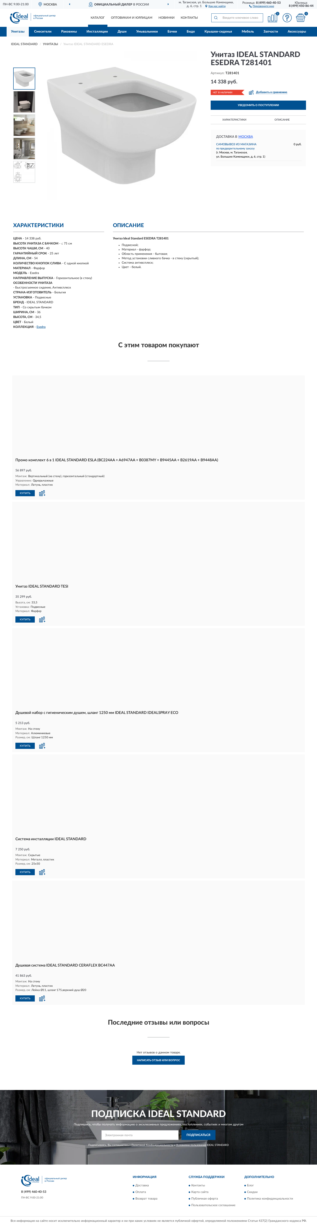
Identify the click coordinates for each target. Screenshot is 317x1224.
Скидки (252, 1190)
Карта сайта (199, 1190)
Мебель (248, 31)
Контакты (189, 17)
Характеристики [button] (234, 119)
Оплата (140, 1190)
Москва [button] (245, 136)
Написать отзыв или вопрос (158, 1059)
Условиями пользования (191, 1143)
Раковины (69, 31)
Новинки (166, 17)
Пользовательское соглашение (213, 1204)
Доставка (142, 1184)
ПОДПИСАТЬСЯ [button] (198, 1133)
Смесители (43, 31)
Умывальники (147, 31)
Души (122, 31)
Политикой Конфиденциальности (152, 1143)
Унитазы (17, 31)
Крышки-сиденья (218, 31)
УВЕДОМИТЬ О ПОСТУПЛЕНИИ (258, 105)
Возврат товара (146, 1197)
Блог (250, 1184)
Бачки (172, 31)
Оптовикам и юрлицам (131, 17)
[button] (261, 6)
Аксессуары (297, 31)
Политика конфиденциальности (270, 1197)
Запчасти (271, 31)
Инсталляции (97, 31)
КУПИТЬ (25, 493)
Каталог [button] (98, 17)
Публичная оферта (204, 1197)
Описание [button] (282, 119)
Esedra (41, 327)
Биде (191, 31)
